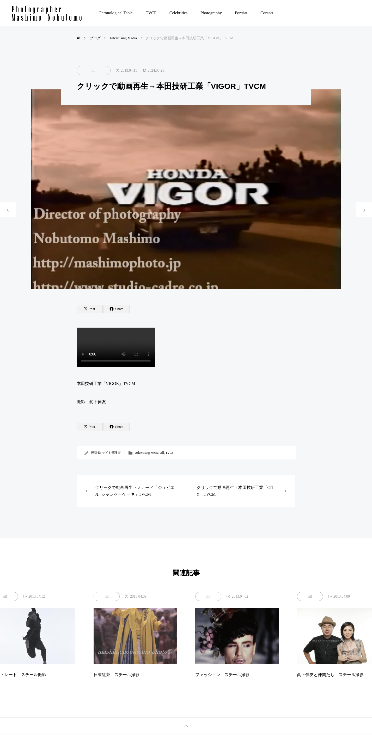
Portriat (241, 13)
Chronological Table (116, 13)
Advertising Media (146, 453)
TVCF (151, 13)
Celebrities (178, 13)
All (93, 70)
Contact (266, 13)
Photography (211, 13)
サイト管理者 (111, 453)
